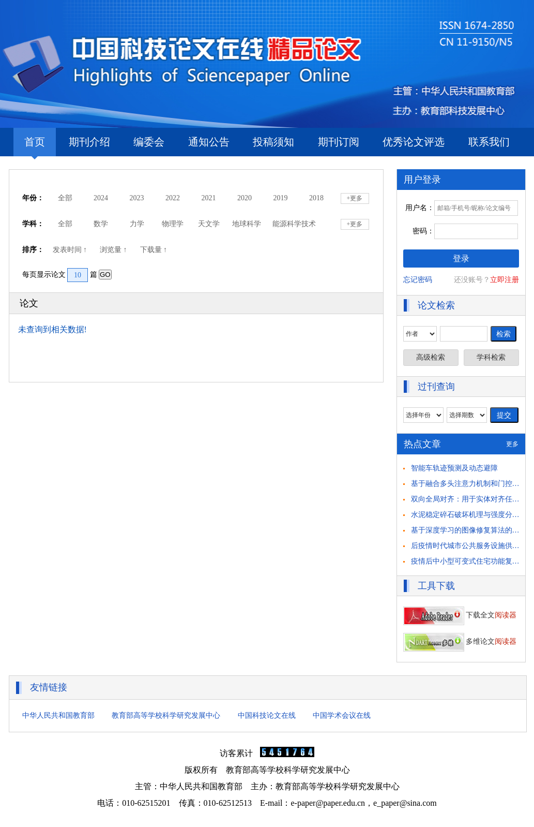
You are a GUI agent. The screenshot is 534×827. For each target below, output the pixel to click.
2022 (172, 198)
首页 (34, 146)
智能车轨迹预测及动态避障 (454, 468)
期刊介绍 (89, 141)
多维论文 (460, 641)
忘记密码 (417, 280)
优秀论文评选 (414, 141)
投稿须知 (273, 141)
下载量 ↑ (154, 250)
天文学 (209, 224)
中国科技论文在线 (267, 715)
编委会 (148, 141)
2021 (209, 198)
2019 (280, 198)
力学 (137, 224)
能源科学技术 (294, 224)
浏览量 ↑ (114, 250)
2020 (244, 198)
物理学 (173, 224)
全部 (65, 198)
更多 (512, 444)
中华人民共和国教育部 (58, 715)
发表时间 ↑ (71, 250)
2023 (137, 198)
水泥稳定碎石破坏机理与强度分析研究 (472, 515)
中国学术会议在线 (342, 715)
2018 (316, 198)
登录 (461, 258)
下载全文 (460, 615)
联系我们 (489, 141)
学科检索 (491, 357)
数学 (101, 224)
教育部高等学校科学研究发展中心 (166, 715)
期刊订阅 (338, 141)
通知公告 (209, 141)
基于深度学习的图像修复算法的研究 (469, 530)
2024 (101, 198)
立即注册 (504, 280)
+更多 (355, 198)
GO (105, 274)
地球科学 (246, 224)
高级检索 (430, 357)
